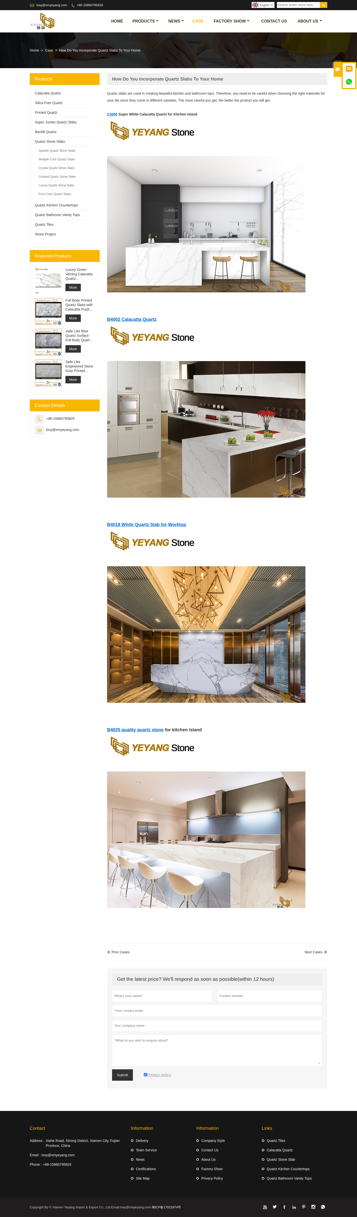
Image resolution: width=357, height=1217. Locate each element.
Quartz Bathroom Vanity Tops (57, 215)
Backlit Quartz (46, 132)
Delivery (142, 1141)
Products (146, 21)
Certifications (146, 1169)
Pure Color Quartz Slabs (55, 194)
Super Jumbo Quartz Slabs (56, 122)
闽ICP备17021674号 (166, 1207)
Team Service (146, 1150)
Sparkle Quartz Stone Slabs (57, 150)
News (176, 21)
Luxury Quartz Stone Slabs (56, 185)
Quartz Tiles (44, 224)
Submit (122, 1075)
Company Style (213, 1141)
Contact (37, 1128)
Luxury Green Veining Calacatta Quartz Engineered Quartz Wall (78, 274)
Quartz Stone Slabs (50, 141)
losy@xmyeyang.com (51, 5)
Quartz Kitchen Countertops (56, 205)
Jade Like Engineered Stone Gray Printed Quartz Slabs (79, 366)
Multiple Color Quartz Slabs (57, 159)
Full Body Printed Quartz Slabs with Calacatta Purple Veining (79, 304)
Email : (35, 1155)
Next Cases (314, 952)
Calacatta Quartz (48, 93)
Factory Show (232, 21)
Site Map (142, 1178)
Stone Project (45, 234)
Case (197, 21)
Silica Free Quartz (49, 103)
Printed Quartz (46, 112)
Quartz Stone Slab (281, 1159)
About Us (310, 21)
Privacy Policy (212, 1178)
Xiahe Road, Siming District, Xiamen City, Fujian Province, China (83, 1143)
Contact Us (274, 21)
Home (117, 21)
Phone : (36, 1164)
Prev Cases (118, 952)
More (73, 287)
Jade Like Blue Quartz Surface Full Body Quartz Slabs (78, 335)
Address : (37, 1141)
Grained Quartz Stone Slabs (57, 176)
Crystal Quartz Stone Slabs (57, 168)
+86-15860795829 (90, 5)
